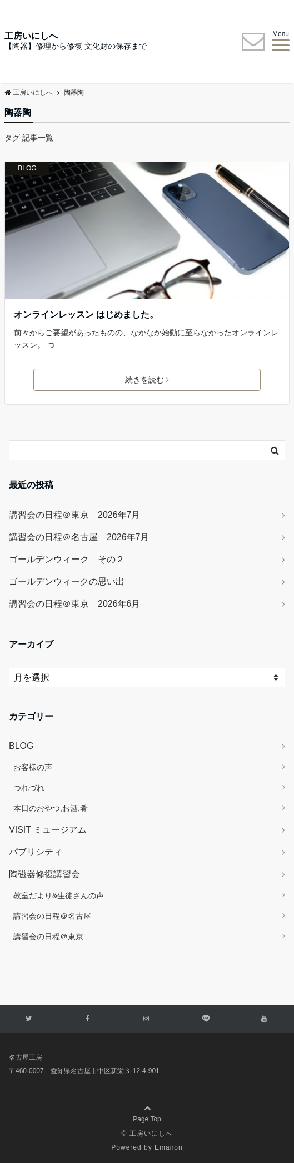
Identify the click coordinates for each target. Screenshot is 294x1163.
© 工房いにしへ (146, 1133)
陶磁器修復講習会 (44, 874)
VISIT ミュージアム (48, 829)
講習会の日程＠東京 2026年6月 (75, 603)
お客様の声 (32, 767)
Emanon (169, 1147)
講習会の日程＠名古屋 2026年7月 (79, 537)
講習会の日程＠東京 (48, 936)
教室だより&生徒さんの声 (58, 895)
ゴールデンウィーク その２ (66, 559)
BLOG (27, 168)
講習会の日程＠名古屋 (52, 916)
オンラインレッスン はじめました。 (86, 314)
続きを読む (147, 379)
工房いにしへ (31, 36)
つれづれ (28, 787)
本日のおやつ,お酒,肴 (50, 808)
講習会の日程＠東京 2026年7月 (75, 515)
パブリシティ (35, 852)
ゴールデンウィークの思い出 (66, 581)
